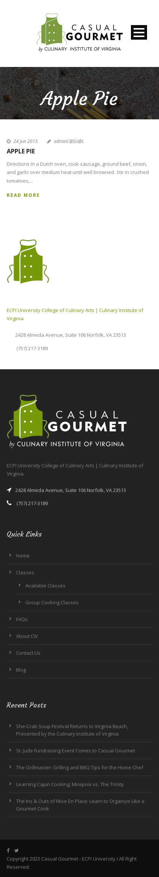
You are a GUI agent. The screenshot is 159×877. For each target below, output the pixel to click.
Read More (23, 195)
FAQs (22, 619)
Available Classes (45, 585)
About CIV (27, 636)
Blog (21, 669)
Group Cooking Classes (52, 602)
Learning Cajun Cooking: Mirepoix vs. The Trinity (70, 784)
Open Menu (139, 32)
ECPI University (99, 858)
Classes (25, 572)
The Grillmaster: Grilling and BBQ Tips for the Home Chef (79, 767)
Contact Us (28, 653)
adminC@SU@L (69, 141)
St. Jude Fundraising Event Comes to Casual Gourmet (75, 750)
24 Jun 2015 (25, 141)
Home (23, 555)
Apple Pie (21, 151)
